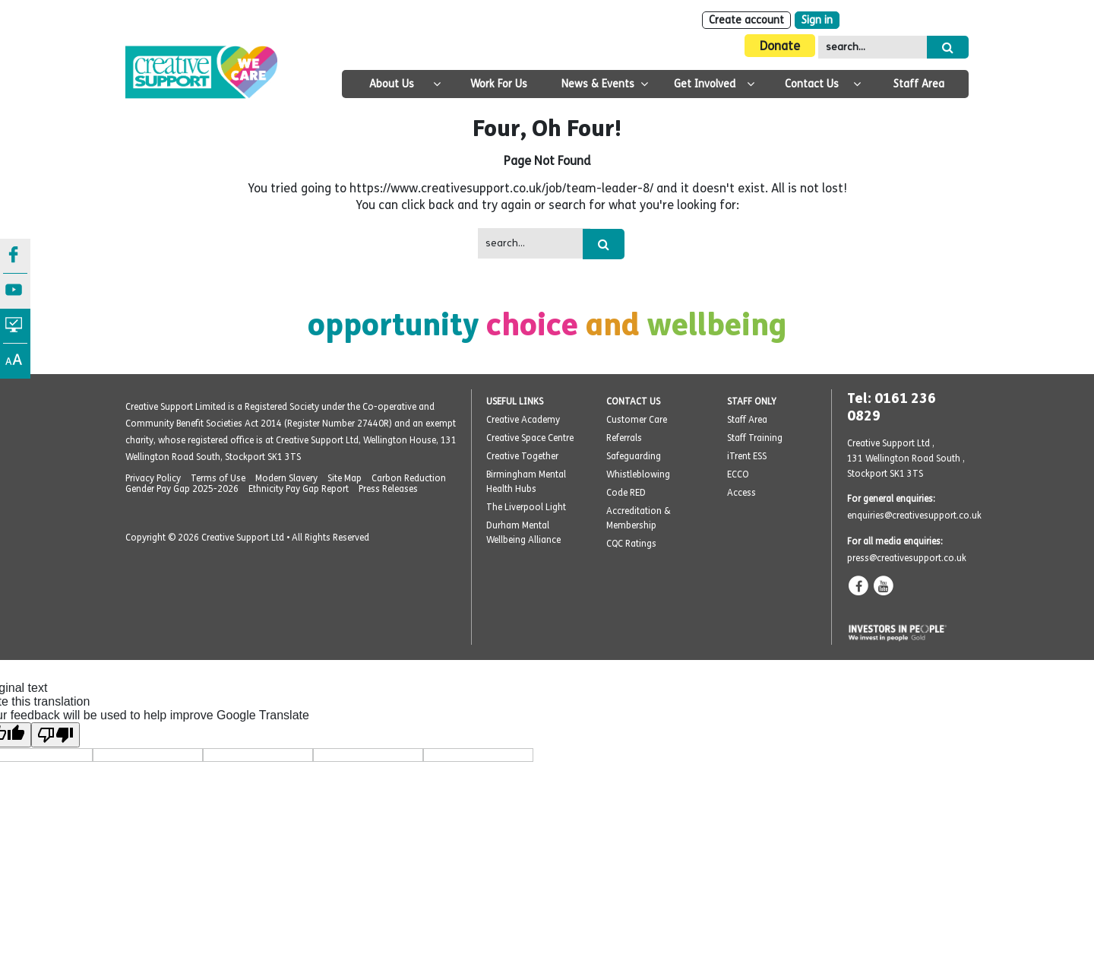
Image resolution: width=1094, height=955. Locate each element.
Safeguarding (633, 456)
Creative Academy (523, 419)
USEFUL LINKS (514, 401)
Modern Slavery (286, 478)
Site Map (344, 478)
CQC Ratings (631, 543)
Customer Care (636, 419)
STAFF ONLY (751, 401)
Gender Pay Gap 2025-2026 (182, 489)
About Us (391, 84)
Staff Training (755, 438)
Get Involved (704, 84)
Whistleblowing (638, 474)
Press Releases (388, 489)
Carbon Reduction (409, 478)
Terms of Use (218, 478)
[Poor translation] (55, 734)
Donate (780, 46)
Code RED (626, 492)
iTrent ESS (747, 456)
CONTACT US (633, 401)
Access (741, 492)
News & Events (597, 84)
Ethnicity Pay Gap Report (298, 489)
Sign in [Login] (817, 20)
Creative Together (522, 456)
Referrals (624, 438)
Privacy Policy (153, 478)
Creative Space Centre (530, 438)
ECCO (738, 474)
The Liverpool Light (526, 507)
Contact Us (812, 84)
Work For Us (498, 84)
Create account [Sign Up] (746, 20)
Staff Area (918, 84)
